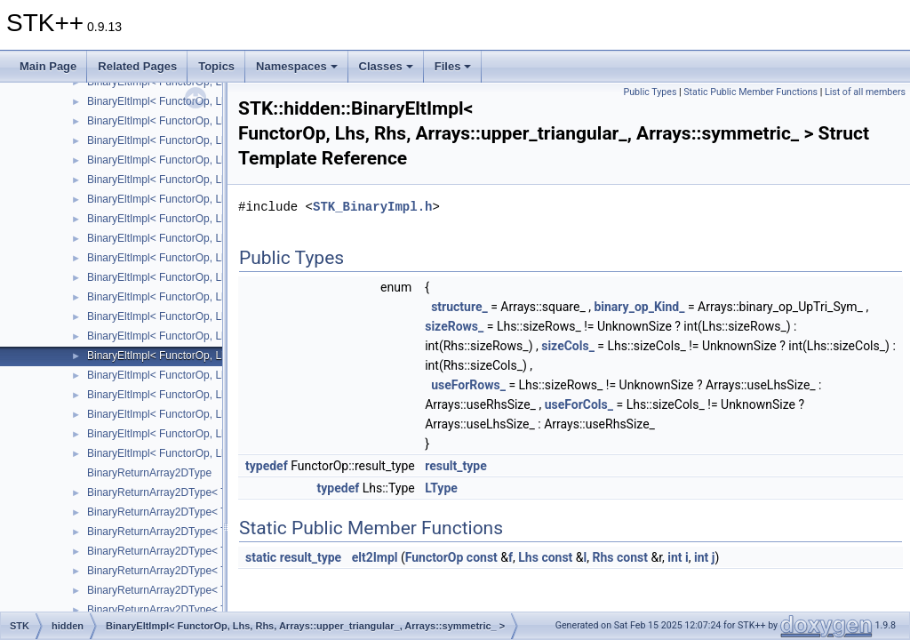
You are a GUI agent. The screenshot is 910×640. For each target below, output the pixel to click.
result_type (455, 466)
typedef (266, 466)
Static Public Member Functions (750, 92)
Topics (216, 66)
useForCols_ (579, 404)
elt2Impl (375, 557)
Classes (386, 66)
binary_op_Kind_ (639, 307)
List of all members (865, 92)
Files (453, 66)
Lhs (528, 557)
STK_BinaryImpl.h (372, 206)
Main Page (48, 66)
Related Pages (137, 66)
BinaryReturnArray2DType (149, 473)
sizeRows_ (454, 326)
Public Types (649, 92)
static (260, 557)
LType (441, 488)
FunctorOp (434, 557)
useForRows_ (468, 385)
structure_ (459, 307)
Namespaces (297, 66)
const (482, 557)
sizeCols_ (568, 346)
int (674, 557)
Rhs (603, 557)
